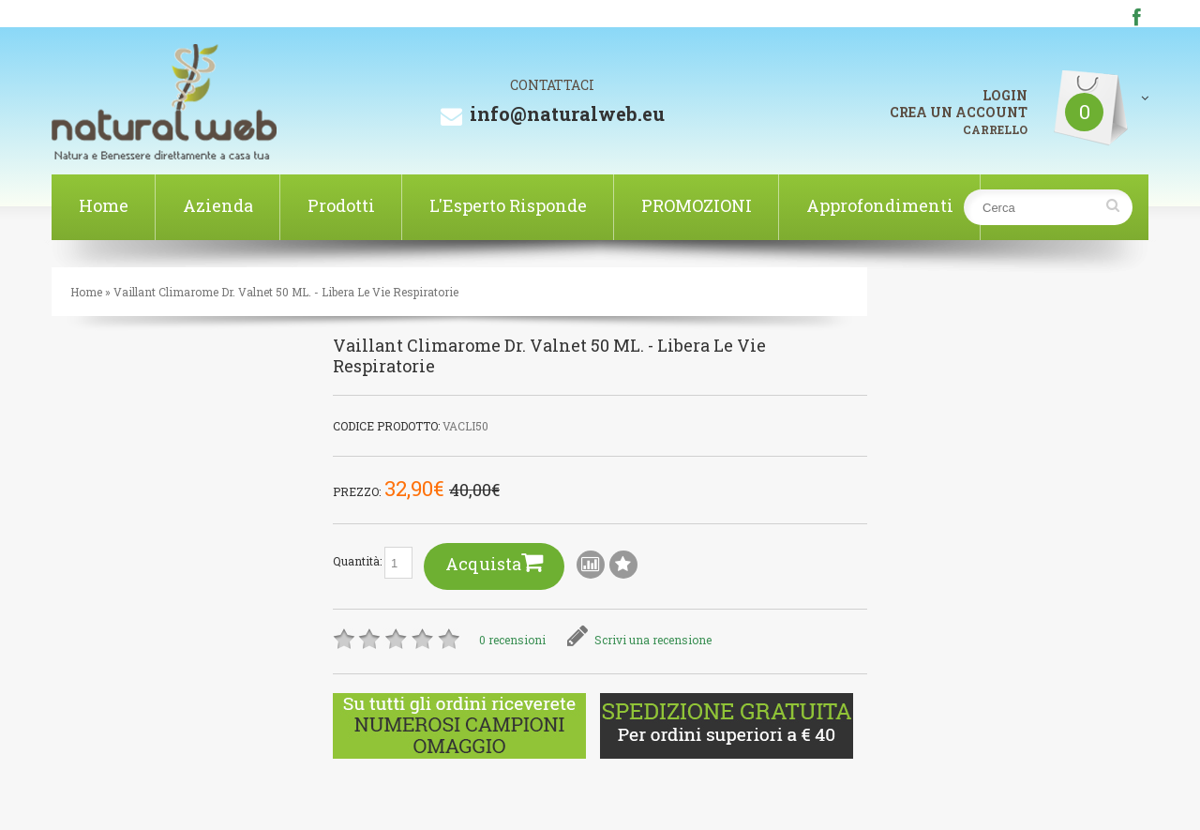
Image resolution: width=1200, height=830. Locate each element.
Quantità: (372, 563)
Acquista (494, 562)
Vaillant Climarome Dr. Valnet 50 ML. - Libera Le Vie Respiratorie (285, 291)
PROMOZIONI (696, 205)
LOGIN (1005, 95)
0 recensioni (512, 639)
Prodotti (341, 205)
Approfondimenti (879, 205)
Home (103, 205)
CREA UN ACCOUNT (959, 112)
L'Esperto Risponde (508, 205)
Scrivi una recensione (639, 639)
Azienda (218, 205)
